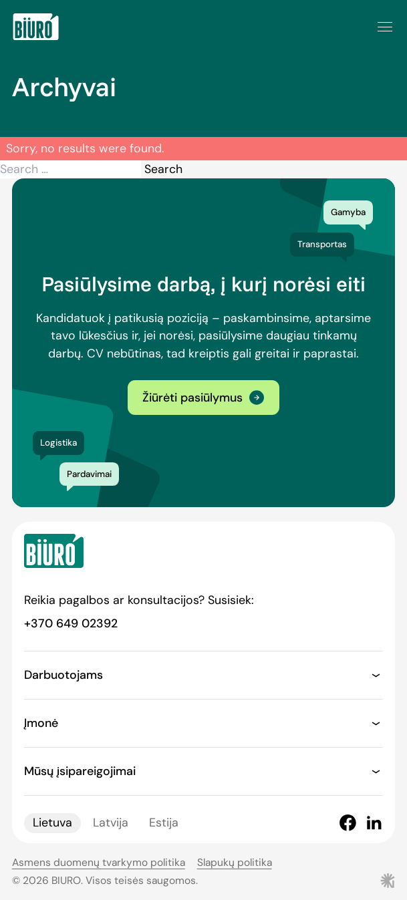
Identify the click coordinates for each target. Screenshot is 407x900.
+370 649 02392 (71, 623)
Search (163, 169)
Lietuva (52, 822)
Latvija (110, 822)
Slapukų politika (234, 862)
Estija (163, 822)
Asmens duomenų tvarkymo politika (98, 862)
